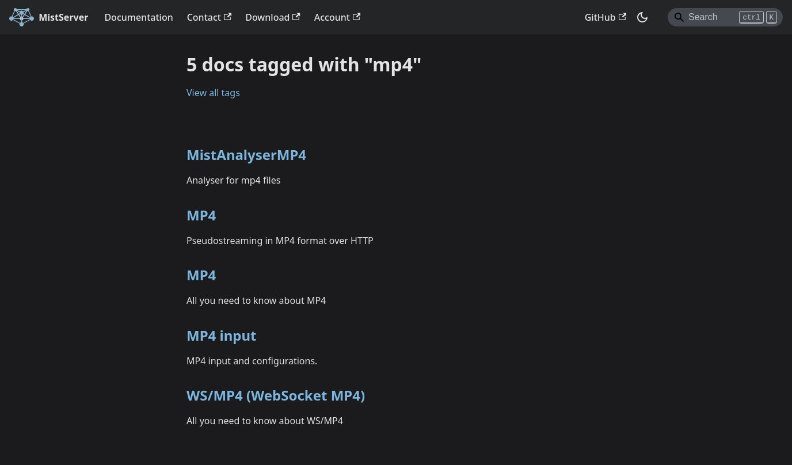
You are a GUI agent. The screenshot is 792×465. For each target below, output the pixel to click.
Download (272, 17)
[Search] (725, 17)
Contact (209, 17)
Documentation (138, 17)
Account (337, 17)
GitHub (605, 17)
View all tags (213, 92)
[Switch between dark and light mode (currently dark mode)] (642, 17)
